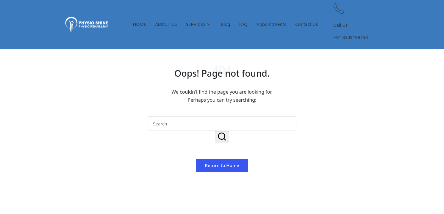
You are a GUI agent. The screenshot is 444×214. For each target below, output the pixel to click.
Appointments (271, 24)
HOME (139, 24)
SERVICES (198, 24)
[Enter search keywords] (222, 123)
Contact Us (306, 24)
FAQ (243, 24)
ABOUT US (166, 24)
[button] (222, 137)
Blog (225, 24)
